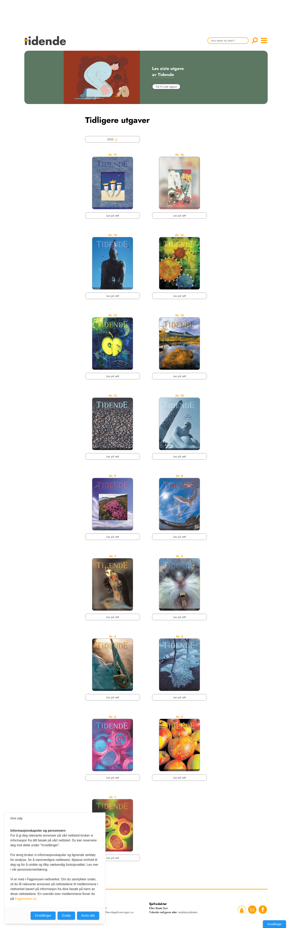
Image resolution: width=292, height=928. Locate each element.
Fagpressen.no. (26, 898)
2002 (112, 139)
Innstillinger (274, 924)
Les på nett (112, 215)
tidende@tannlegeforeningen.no (115, 912)
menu (264, 40)
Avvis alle (88, 915)
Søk (254, 40)
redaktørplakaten (188, 912)
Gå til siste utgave (166, 87)
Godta (66, 915)
